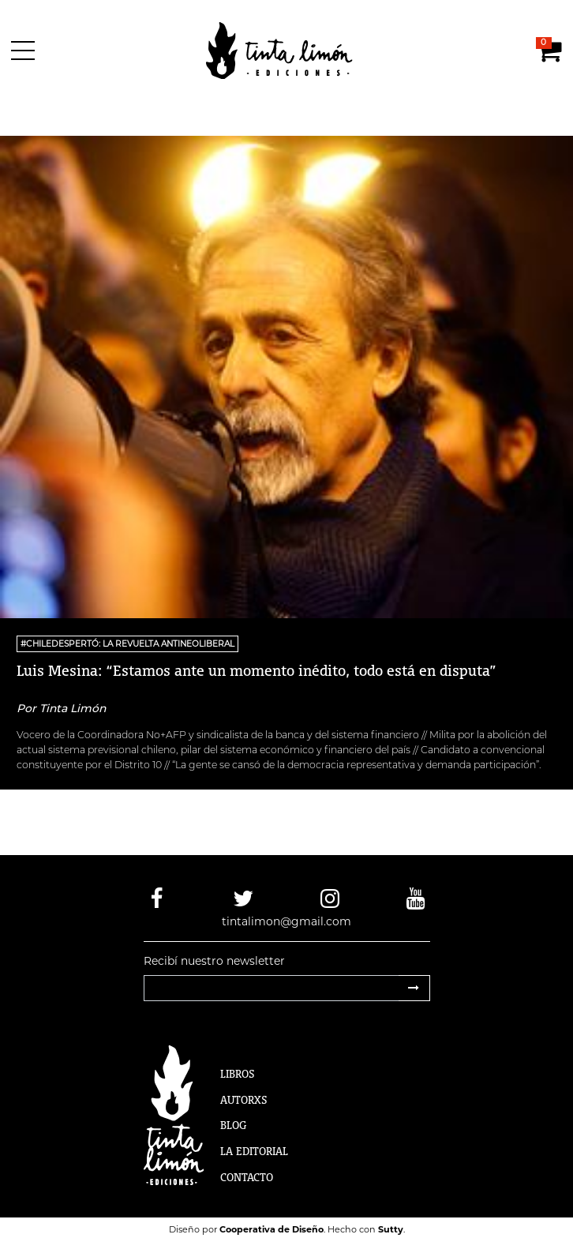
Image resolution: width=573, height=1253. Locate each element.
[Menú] (25, 50)
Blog (233, 1125)
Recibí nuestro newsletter (214, 961)
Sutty (390, 1229)
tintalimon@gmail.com (286, 921)
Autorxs (244, 1100)
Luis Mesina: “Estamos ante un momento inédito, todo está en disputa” (256, 670)
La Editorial (254, 1151)
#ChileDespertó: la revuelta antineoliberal (127, 644)
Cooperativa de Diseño (271, 1229)
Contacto (246, 1177)
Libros (237, 1073)
